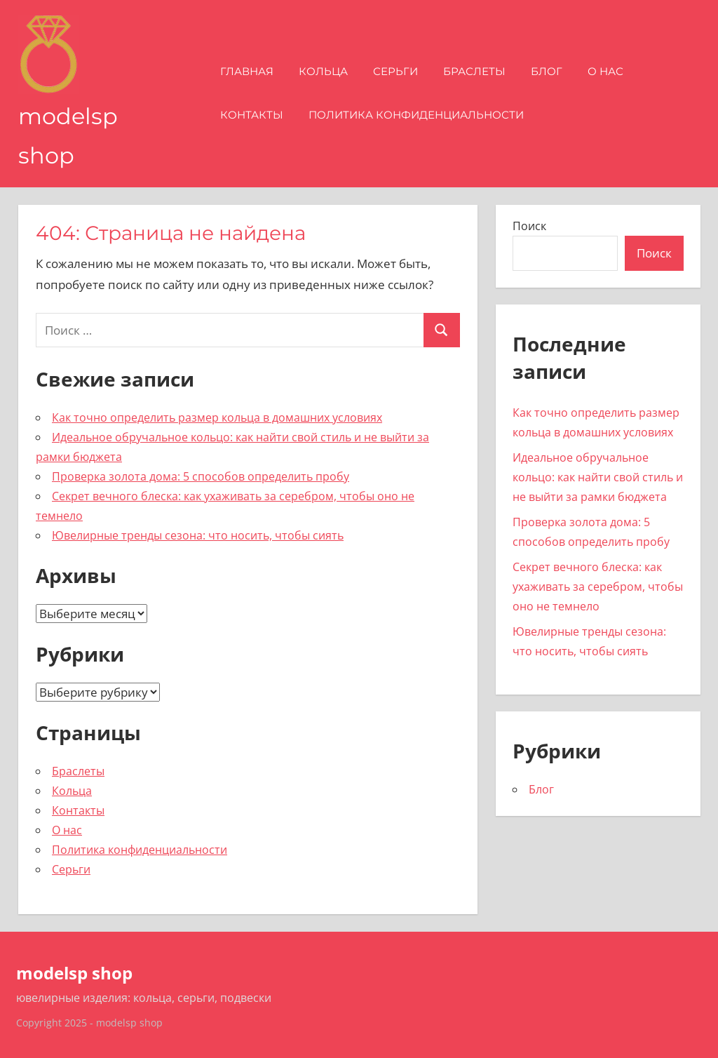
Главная (246, 71)
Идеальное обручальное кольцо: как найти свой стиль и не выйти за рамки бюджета (598, 477)
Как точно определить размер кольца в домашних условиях (217, 417)
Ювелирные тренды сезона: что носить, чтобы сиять (198, 535)
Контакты (251, 114)
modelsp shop (74, 972)
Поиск (529, 226)
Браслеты (474, 71)
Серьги (395, 71)
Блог (546, 71)
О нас (605, 71)
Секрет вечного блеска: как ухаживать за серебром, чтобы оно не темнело (598, 586)
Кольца (323, 71)
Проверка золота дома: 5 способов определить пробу (200, 476)
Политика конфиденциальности (416, 114)
